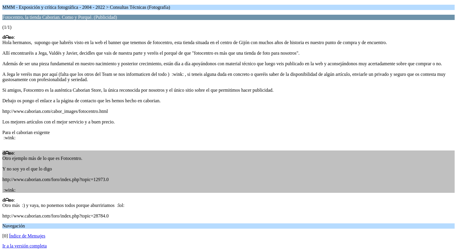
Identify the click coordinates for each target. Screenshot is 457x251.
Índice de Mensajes (27, 235)
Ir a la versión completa (24, 245)
